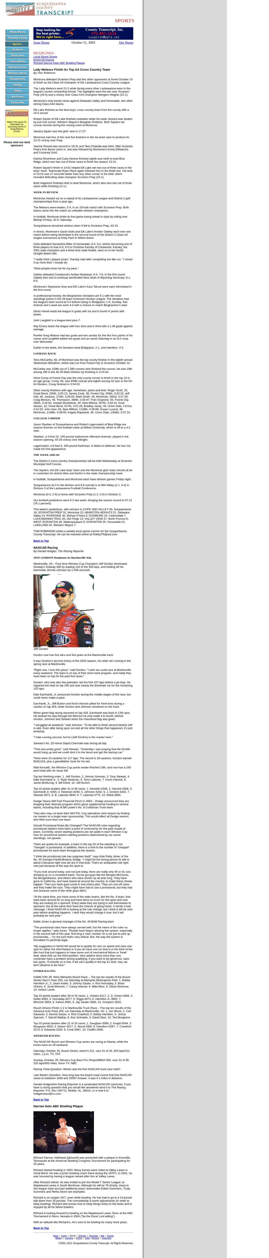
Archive (95, 1238)
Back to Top (41, 540)
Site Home (126, 42)
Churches (93, 1236)
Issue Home (41, 42)
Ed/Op (79, 1238)
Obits (87, 1238)
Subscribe (106, 1238)
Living (64, 1236)
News (55, 1236)
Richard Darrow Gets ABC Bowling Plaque (59, 63)
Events (110, 1236)
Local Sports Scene (45, 56)
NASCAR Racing (43, 59)
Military (58, 1238)
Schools (82, 1236)
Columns (69, 1238)
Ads (102, 1236)
